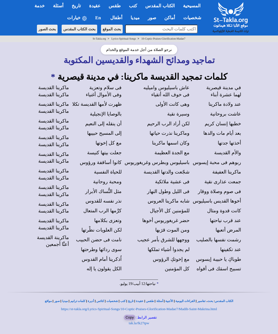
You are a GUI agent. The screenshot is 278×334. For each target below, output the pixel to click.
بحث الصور (47, 29)
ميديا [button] (135, 17)
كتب (122, 301)
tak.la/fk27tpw (139, 323)
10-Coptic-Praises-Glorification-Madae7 (163, 38)
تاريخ (131, 301)
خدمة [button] (39, 5)
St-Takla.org (99, 38)
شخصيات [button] (194, 17)
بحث (210, 301)
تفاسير (201, 301)
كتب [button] (133, 5)
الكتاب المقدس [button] (160, 5)
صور (57, 301)
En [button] (98, 17)
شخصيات (112, 301)
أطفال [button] (116, 17)
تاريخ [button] (76, 5)
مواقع (48, 301)
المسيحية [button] (192, 5)
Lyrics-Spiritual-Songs (123, 38)
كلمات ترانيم (78, 301)
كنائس (100, 301)
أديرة (91, 301)
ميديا (65, 301)
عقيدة (140, 301)
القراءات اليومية (185, 301)
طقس (150, 301)
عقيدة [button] (94, 5)
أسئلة (159, 301)
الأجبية (169, 301)
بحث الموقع (112, 29)
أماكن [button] (169, 17)
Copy (129, 317)
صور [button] (152, 17)
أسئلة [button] (58, 5)
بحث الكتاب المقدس (79, 29)
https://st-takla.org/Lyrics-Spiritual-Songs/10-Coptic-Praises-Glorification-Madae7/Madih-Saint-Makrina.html (139, 309)
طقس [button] (115, 5)
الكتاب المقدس (224, 301)
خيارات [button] (77, 18)
